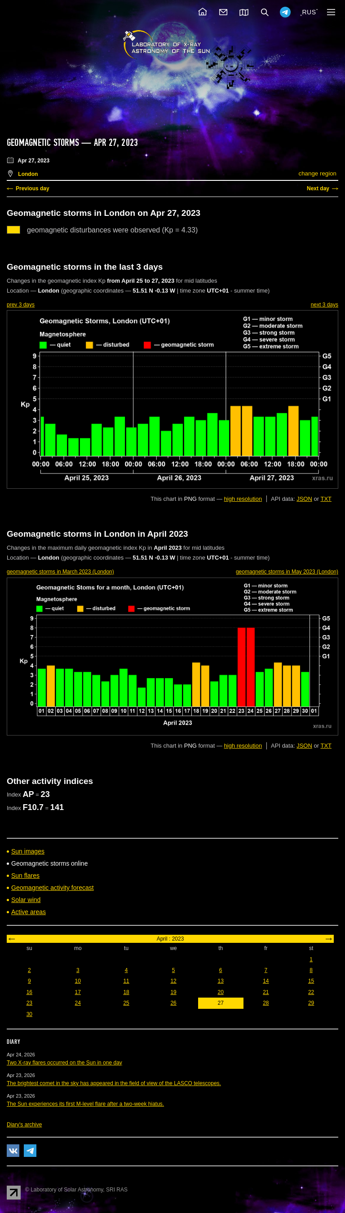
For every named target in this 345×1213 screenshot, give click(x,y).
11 (126, 981)
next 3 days (324, 305)
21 (266, 992)
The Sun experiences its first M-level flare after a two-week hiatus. (85, 1104)
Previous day (32, 188)
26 (173, 1003)
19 (173, 992)
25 (126, 1003)
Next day (318, 188)
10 (78, 981)
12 (173, 981)
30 (29, 1014)
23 (29, 1003)
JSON (304, 498)
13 (220, 981)
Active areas (28, 911)
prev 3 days (21, 305)
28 (266, 1003)
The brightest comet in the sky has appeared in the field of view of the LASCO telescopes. (114, 1083)
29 (311, 1003)
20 (220, 992)
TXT (326, 498)
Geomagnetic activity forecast (52, 887)
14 (266, 981)
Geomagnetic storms (44, 143)
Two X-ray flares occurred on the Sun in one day (64, 1063)
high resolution (243, 498)
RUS (309, 12)
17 (78, 992)
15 (311, 981)
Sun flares (25, 875)
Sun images (27, 851)
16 (29, 992)
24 (78, 1003)
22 (311, 992)
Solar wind (25, 899)
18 (126, 992)
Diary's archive (24, 1124)
